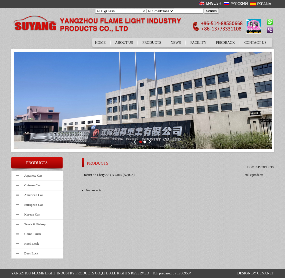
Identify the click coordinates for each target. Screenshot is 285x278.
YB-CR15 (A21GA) (122, 175)
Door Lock (31, 253)
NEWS (176, 43)
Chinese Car (32, 185)
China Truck (32, 234)
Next (150, 142)
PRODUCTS (151, 43)
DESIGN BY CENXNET (255, 273)
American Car (33, 195)
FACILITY (198, 43)
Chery (100, 175)
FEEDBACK (225, 43)
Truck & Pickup (35, 224)
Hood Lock (31, 243)
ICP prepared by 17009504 (172, 273)
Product (87, 175)
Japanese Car (33, 175)
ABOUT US (124, 43)
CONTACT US (255, 43)
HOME (100, 43)
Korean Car (32, 214)
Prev (136, 142)
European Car (33, 205)
